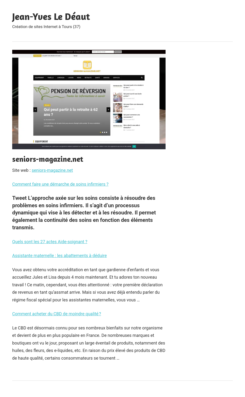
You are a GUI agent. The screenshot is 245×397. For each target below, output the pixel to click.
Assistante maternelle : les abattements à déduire (59, 255)
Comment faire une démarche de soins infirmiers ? (60, 184)
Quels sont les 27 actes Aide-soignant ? (49, 241)
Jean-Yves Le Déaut (51, 16)
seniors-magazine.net (52, 170)
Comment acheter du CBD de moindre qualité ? (56, 313)
